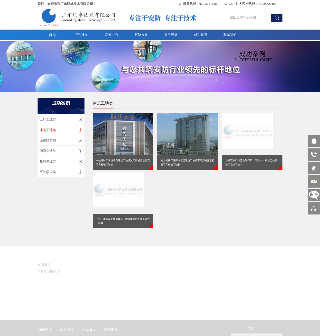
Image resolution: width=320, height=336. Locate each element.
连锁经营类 (48, 140)
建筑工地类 (48, 130)
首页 (52, 33)
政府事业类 (48, 161)
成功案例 (200, 32)
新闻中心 (111, 32)
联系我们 (230, 32)
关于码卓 (170, 32)
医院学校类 (48, 172)
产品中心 (82, 32)
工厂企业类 (48, 119)
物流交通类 (48, 151)
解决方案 (141, 32)
